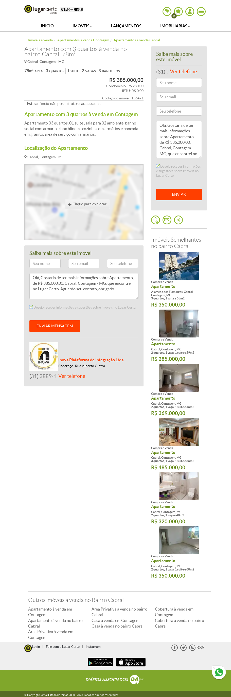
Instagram (93, 647)
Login (36, 647)
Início (47, 26)
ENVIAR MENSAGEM (55, 326)
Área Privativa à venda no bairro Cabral (119, 612)
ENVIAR (179, 194)
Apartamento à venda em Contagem (50, 612)
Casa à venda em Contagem (115, 620)
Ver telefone (71, 376)
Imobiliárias (175, 26)
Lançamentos (126, 26)
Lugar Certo (40, 9)
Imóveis (82, 26)
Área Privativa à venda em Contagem (50, 634)
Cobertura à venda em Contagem (174, 612)
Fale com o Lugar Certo (63, 647)
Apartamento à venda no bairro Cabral (55, 623)
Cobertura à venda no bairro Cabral (179, 623)
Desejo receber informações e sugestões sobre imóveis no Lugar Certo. (82, 307)
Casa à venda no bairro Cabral (118, 626)
